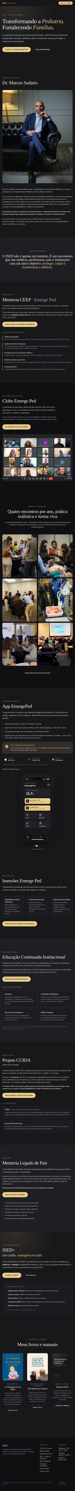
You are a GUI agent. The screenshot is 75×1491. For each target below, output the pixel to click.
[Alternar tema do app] (37, 845)
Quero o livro (12, 1410)
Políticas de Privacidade (62, 1483)
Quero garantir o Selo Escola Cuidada (19, 1095)
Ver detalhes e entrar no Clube (16, 427)
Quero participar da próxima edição (37, 673)
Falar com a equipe (65, 3)
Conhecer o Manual (62, 1406)
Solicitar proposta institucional (16, 979)
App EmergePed (45, 1461)
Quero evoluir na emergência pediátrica (20, 324)
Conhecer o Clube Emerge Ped (16, 49)
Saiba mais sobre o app (11, 769)
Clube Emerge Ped (46, 1454)
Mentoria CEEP (44, 1451)
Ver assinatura (31, 1275)
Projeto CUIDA (44, 1468)
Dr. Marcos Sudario (46, 1448)
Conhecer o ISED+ (11, 1275)
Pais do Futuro (44, 1471)
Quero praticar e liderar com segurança (19, 924)
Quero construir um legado (15, 1195)
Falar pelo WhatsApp (42, 49)
